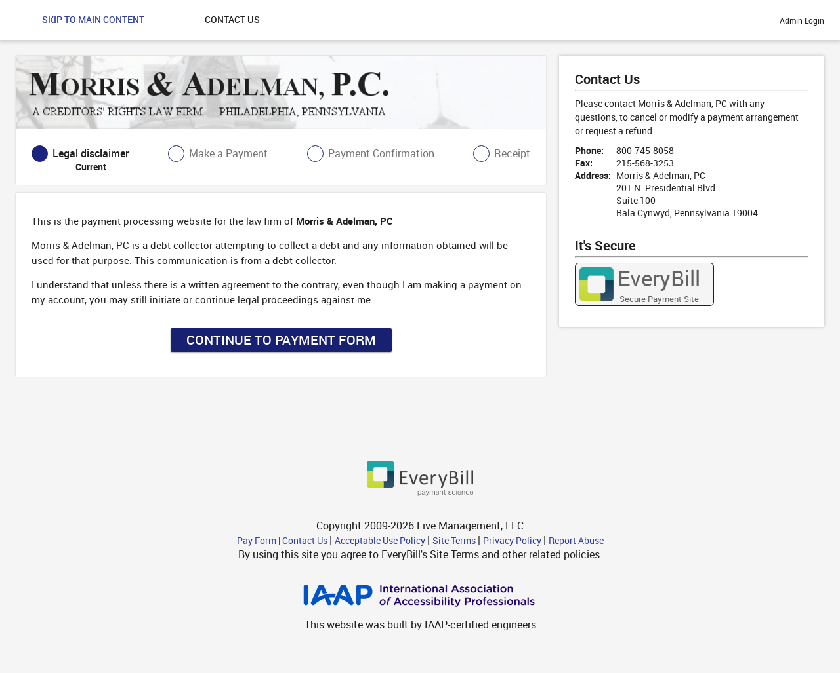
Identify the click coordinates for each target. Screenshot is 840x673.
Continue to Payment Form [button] (281, 340)
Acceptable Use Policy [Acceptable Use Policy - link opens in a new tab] (381, 540)
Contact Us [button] (305, 540)
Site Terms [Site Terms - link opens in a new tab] (455, 540)
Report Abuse (576, 540)
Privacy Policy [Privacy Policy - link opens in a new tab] (513, 540)
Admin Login (802, 20)
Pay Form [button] (257, 540)
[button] (93, 20)
